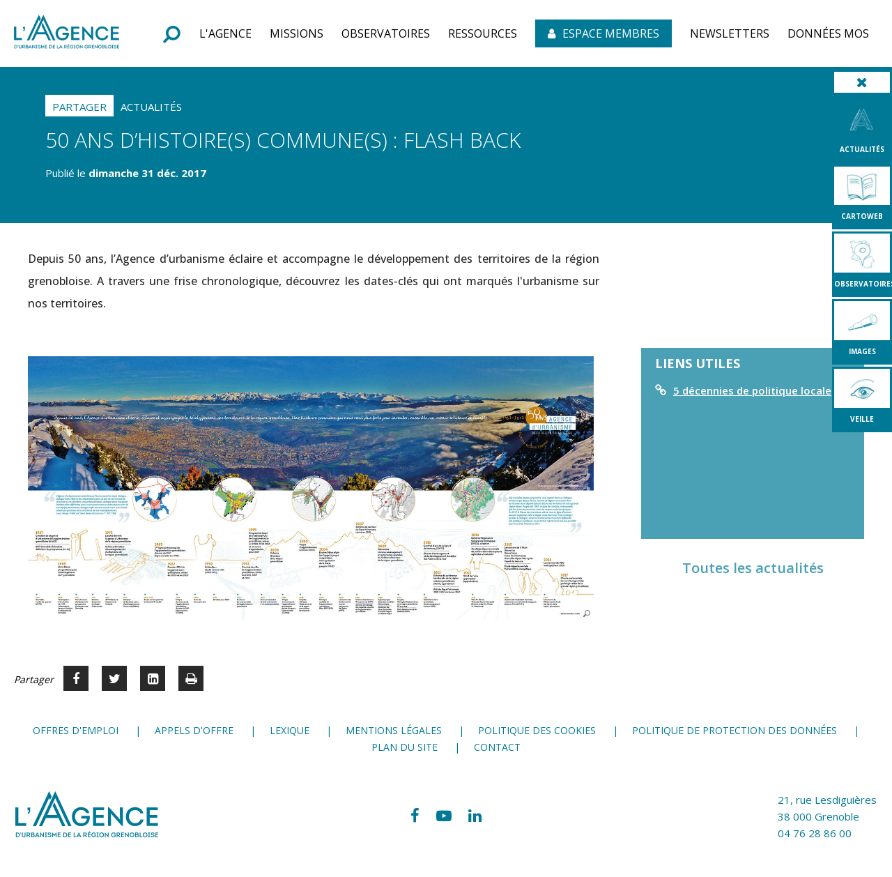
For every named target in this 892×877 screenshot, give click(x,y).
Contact (497, 747)
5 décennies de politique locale (752, 390)
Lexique (289, 730)
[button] (225, 33)
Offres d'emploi (75, 730)
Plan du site (404, 747)
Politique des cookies (537, 730)
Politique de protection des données (734, 730)
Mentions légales (394, 730)
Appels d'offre (194, 730)
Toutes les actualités (753, 567)
